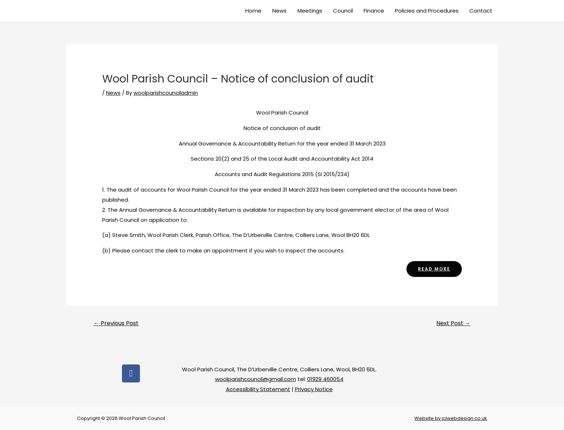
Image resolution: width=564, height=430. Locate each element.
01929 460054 (325, 379)
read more (434, 269)
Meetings (309, 10)
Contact (480, 10)
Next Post (453, 323)
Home (253, 10)
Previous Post (116, 323)
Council (343, 10)
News (279, 10)
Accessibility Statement (258, 389)
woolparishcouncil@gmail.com (255, 379)
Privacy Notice (314, 389)
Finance (374, 10)
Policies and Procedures (427, 10)
